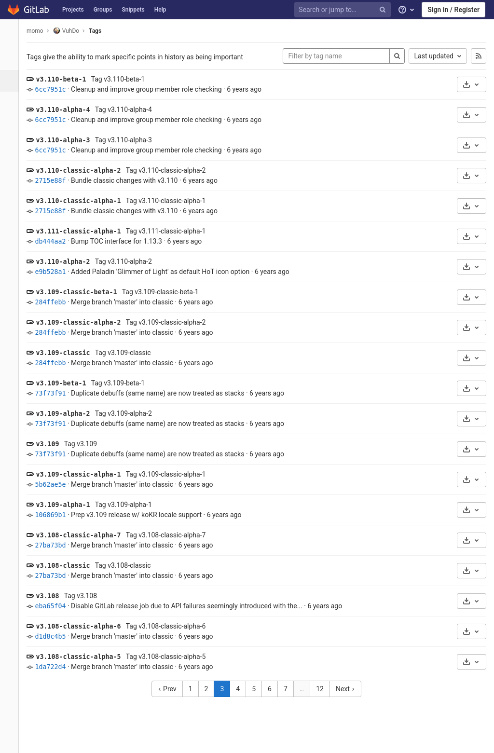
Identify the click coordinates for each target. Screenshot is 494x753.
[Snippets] (12, 233)
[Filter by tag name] (336, 56)
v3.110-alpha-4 (68, 109)
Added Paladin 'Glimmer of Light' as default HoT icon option (165, 271)
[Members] (12, 254)
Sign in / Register (453, 10)
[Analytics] (12, 189)
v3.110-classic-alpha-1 (83, 201)
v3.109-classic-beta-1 (81, 292)
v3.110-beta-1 (66, 79)
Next (347, 689)
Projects (73, 9)
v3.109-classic (68, 352)
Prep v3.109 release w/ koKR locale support (141, 515)
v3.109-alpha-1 (68, 504)
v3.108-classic (68, 565)
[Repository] (13, 81)
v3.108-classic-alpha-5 (83, 656)
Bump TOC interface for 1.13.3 (121, 241)
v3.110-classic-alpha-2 (83, 170)
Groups (103, 9)
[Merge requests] (12, 124)
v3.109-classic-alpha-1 (83, 474)
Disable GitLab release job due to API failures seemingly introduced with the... (192, 606)
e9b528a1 (55, 271)
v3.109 (52, 444)
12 (323, 689)
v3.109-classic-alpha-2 (83, 322)
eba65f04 (55, 606)
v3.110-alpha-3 (68, 140)
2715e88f (55, 180)
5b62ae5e (55, 484)
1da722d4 (55, 667)
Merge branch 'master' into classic (127, 302)
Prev (169, 689)
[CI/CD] (12, 146)
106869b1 (55, 515)
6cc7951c (55, 89)
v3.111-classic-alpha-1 (83, 231)
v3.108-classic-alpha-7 (83, 535)
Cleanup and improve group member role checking (151, 89)
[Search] (397, 56)
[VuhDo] (12, 33)
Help (160, 9)
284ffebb (55, 302)
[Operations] (12, 167)
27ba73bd (55, 545)
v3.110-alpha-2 (68, 261)
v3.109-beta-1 (66, 383)
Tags (100, 30)
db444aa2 (55, 241)
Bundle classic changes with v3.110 (129, 180)
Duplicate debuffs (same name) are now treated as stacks (162, 393)
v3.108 (52, 596)
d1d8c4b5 (55, 636)
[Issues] (12, 102)
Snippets (133, 9)
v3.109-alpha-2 (68, 413)
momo (40, 30)
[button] (12, 741)
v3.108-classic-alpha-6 (83, 626)
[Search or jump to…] (344, 10)
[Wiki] (12, 211)
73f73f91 (55, 393)
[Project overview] (12, 59)
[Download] (471, 84)
